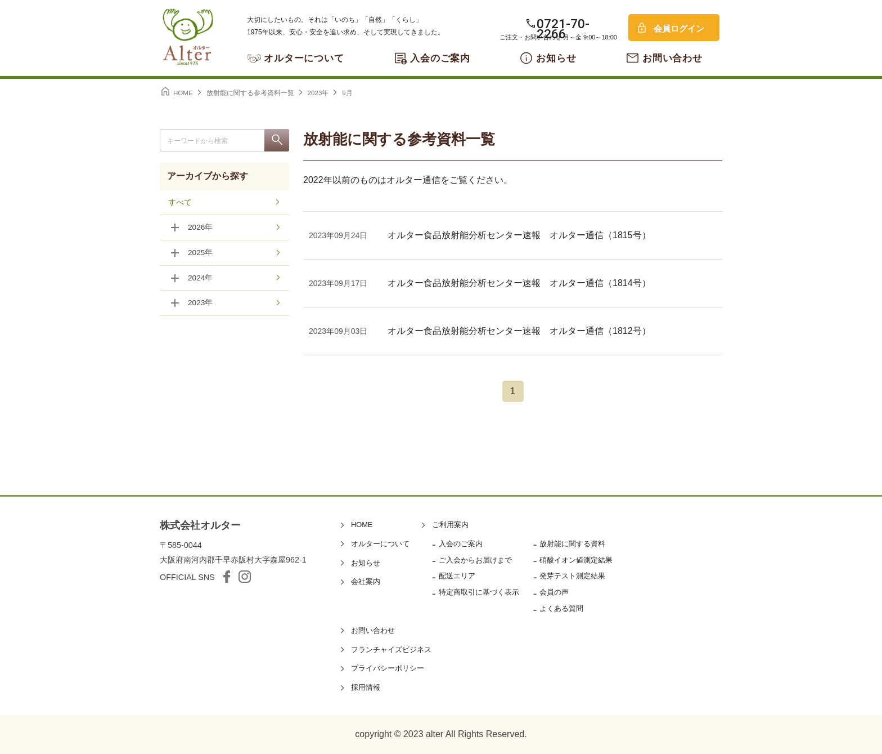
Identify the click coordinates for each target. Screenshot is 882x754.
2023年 (200, 304)
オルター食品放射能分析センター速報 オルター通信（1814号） (519, 283)
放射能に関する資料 (572, 543)
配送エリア (457, 576)
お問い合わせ (672, 58)
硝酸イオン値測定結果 (576, 560)
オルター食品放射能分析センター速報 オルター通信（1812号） (519, 331)
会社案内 (365, 581)
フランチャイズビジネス (391, 649)
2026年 (200, 228)
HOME (361, 524)
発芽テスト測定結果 (572, 576)
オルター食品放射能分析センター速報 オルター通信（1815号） (519, 235)
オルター (188, 36)
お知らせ (556, 58)
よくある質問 (561, 608)
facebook (226, 576)
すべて (180, 202)
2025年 (200, 253)
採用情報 (365, 687)
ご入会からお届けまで (475, 560)
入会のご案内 (440, 58)
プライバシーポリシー (387, 668)
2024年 (200, 278)
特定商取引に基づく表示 (479, 592)
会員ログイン (679, 28)
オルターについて (304, 58)
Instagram (244, 576)
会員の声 (554, 592)
